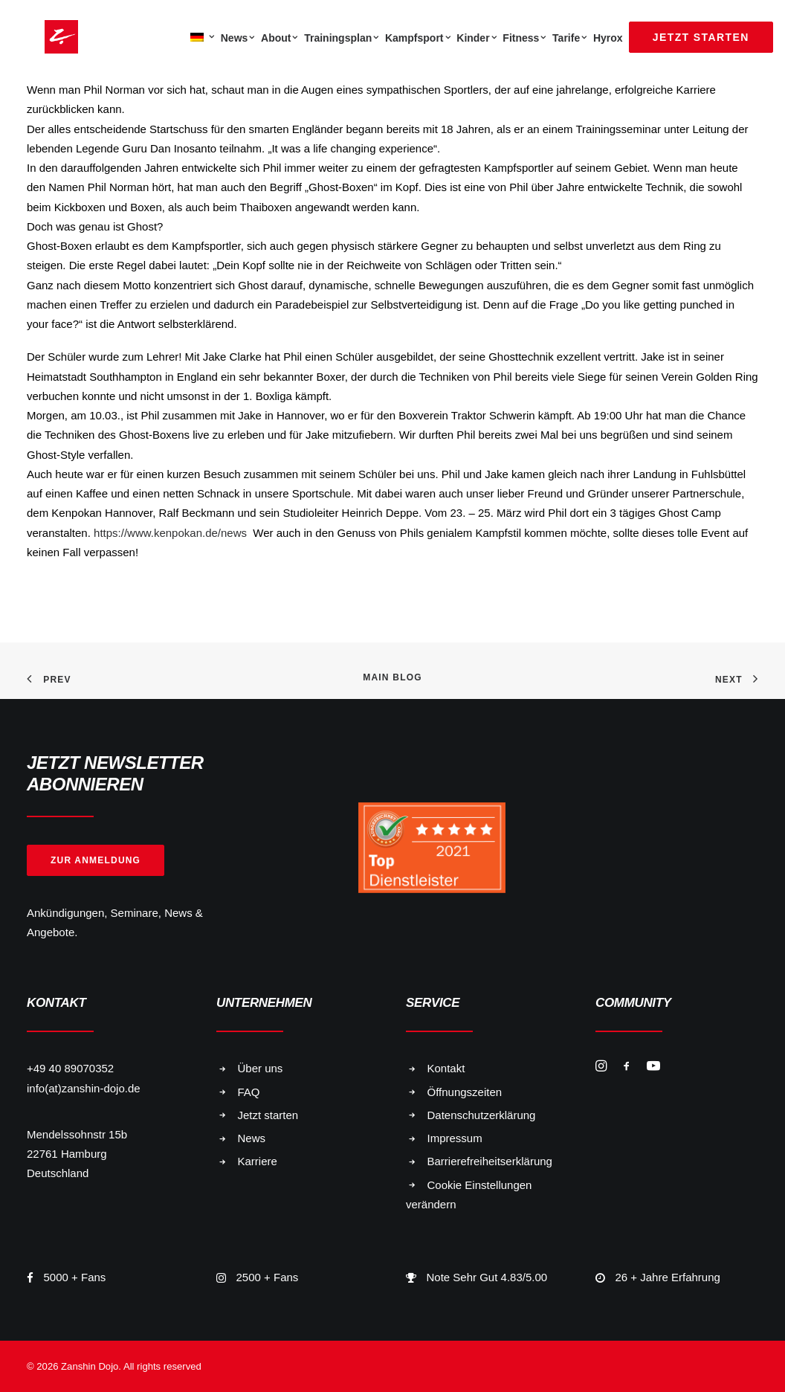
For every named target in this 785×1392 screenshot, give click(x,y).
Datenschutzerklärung (481, 1115)
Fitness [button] (524, 38)
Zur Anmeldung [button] (95, 860)
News (238, 38)
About (279, 38)
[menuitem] (200, 37)
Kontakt (446, 1068)
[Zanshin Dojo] (43, 37)
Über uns (260, 1068)
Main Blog (392, 677)
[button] (601, 1067)
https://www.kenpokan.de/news (172, 532)
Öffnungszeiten (465, 1092)
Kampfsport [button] (417, 38)
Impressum (454, 1138)
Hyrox (608, 38)
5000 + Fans (75, 1277)
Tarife (569, 38)
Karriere (257, 1161)
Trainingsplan (341, 38)
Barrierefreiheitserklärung (489, 1161)
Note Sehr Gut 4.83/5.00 (487, 1277)
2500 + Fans (267, 1277)
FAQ (249, 1092)
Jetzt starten (268, 1115)
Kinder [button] (476, 38)
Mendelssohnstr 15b (77, 1134)
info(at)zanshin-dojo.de (83, 1088)
